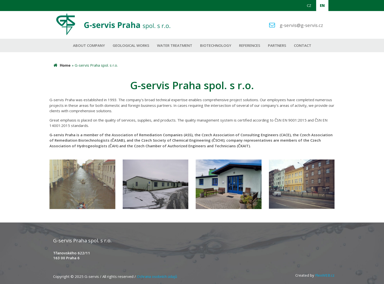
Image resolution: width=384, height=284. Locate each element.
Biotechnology (215, 45)
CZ (309, 5)
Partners (277, 45)
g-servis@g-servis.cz (301, 25)
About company (89, 45)
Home (65, 65)
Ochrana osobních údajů (157, 276)
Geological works (131, 45)
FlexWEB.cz (325, 275)
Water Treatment (174, 45)
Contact (302, 45)
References (249, 45)
